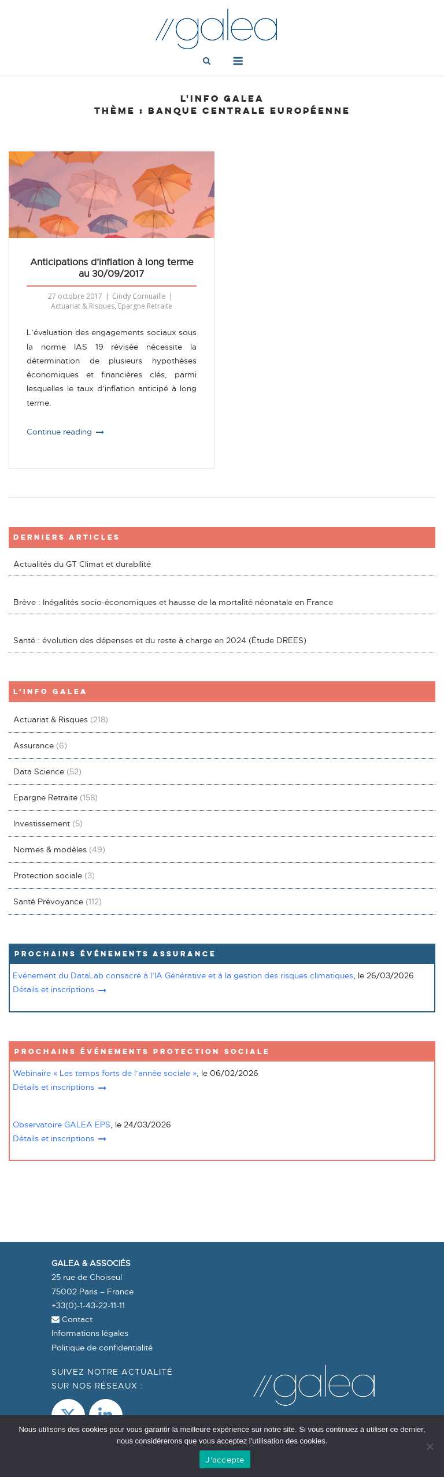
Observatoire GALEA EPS (61, 1124)
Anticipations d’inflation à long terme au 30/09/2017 (112, 268)
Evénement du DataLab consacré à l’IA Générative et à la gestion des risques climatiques (183, 975)
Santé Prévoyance (48, 901)
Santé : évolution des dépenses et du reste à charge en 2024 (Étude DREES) (159, 640)
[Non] (429, 1446)
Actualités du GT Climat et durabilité (82, 564)
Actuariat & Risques (82, 306)
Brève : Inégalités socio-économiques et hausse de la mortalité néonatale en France (173, 602)
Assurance (33, 745)
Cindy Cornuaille (139, 296)
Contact (71, 1319)
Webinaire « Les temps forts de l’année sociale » (105, 1073)
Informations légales (89, 1333)
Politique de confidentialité (102, 1347)
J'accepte (224, 1459)
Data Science (38, 771)
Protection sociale (47, 875)
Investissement (41, 823)
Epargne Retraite (145, 306)
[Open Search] (207, 62)
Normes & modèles (50, 849)
